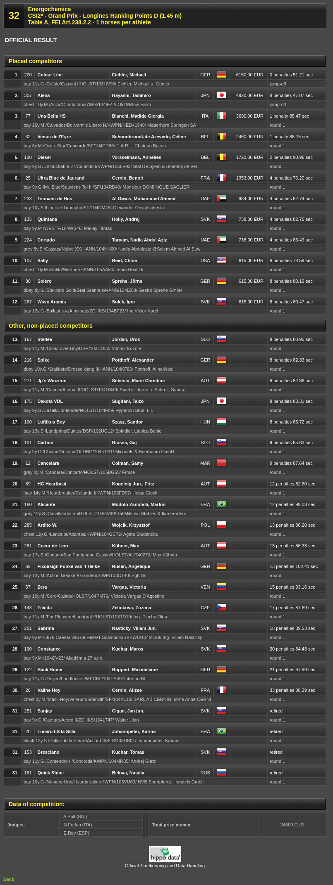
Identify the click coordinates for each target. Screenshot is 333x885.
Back (8, 879)
